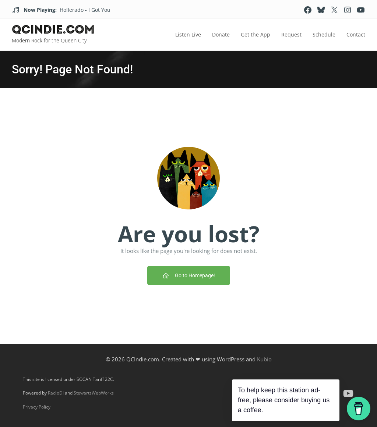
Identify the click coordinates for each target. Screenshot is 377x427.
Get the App (255, 34)
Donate (221, 34)
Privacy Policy (36, 407)
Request (291, 34)
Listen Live (188, 34)
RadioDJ (56, 393)
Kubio (264, 359)
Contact (355, 34)
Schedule (324, 34)
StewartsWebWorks (94, 393)
